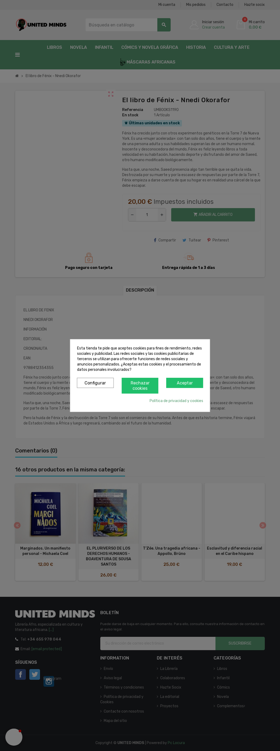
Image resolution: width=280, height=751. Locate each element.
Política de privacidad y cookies (176, 401)
